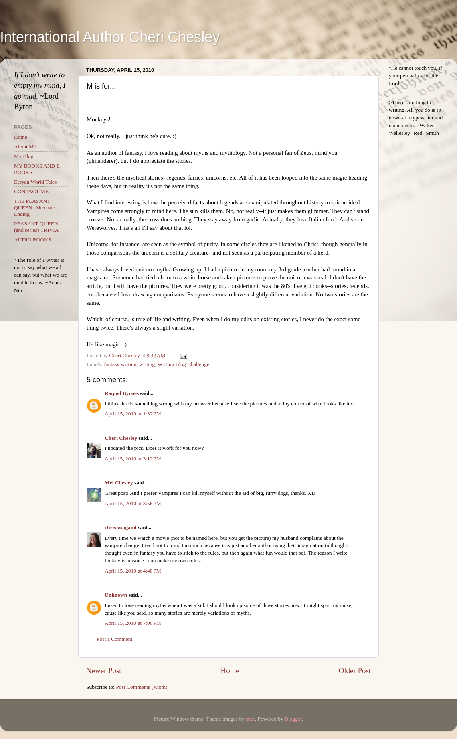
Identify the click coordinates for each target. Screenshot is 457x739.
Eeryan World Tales (35, 182)
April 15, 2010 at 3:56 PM (133, 503)
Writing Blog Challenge (183, 364)
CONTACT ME (31, 191)
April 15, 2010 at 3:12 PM (133, 459)
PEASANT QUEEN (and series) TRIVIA (36, 227)
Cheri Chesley (121, 438)
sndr (250, 719)
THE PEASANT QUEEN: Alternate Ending (34, 207)
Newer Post (103, 670)
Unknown (116, 595)
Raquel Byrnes (122, 393)
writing (147, 364)
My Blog (23, 156)
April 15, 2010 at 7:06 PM (133, 623)
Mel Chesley (119, 483)
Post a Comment (114, 639)
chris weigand (121, 527)
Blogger (293, 719)
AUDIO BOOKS (32, 240)
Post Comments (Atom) (141, 687)
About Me (25, 147)
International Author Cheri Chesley (110, 37)
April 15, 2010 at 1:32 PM (133, 414)
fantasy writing (120, 364)
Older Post (355, 670)
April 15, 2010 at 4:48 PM (133, 571)
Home (230, 670)
